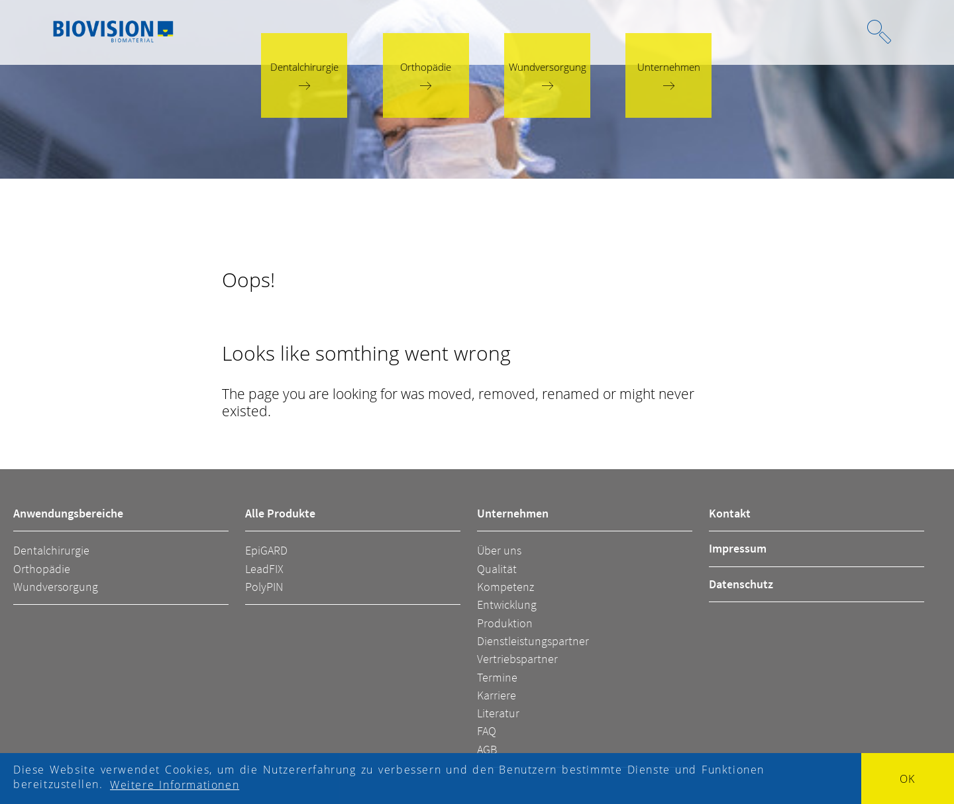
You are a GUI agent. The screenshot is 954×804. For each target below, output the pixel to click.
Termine (497, 677)
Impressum (738, 548)
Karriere (496, 695)
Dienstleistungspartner (533, 640)
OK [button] (908, 779)
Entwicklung (507, 604)
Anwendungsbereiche (68, 513)
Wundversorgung (55, 586)
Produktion (505, 623)
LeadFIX (264, 568)
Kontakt (730, 513)
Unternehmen (513, 513)
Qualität (497, 568)
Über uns (499, 550)
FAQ (486, 730)
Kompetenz (505, 586)
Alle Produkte (280, 513)
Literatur (498, 713)
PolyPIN (264, 586)
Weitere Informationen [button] (174, 785)
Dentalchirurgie (51, 550)
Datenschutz (741, 584)
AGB (487, 749)
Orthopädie (41, 568)
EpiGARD (266, 550)
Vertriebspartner (517, 658)
